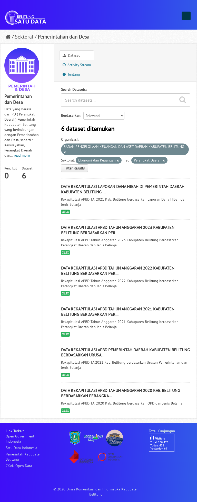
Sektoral (24, 36)
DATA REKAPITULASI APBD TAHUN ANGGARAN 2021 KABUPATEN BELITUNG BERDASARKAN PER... (117, 311)
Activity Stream (77, 64)
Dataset (71, 55)
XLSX (65, 212)
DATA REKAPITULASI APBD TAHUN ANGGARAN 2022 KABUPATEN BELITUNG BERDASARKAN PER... (117, 270)
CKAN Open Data (19, 465)
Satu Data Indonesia (21, 447)
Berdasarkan (70, 115)
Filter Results (74, 168)
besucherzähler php (164, 460)
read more (22, 155)
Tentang (71, 74)
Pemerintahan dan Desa (63, 36)
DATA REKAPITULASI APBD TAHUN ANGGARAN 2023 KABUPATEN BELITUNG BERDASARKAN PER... (117, 230)
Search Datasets (73, 89)
